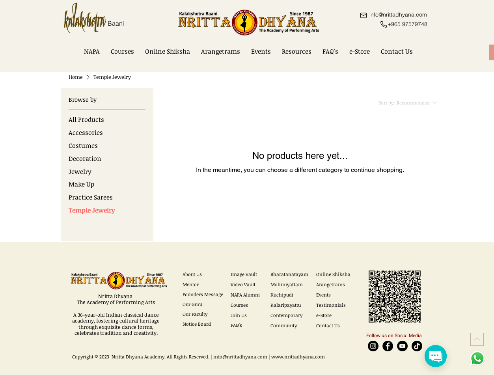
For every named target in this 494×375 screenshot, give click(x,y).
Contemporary (286, 315)
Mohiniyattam (286, 284)
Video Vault (243, 284)
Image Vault (244, 274)
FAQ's (236, 325)
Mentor (191, 284)
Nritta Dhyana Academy (138, 356)
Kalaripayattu (285, 305)
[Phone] (383, 24)
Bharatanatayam (289, 274)
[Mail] (363, 15)
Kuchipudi (281, 294)
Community (283, 325)
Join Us (239, 315)
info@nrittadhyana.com (240, 356)
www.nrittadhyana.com (298, 356)
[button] (91, 51)
